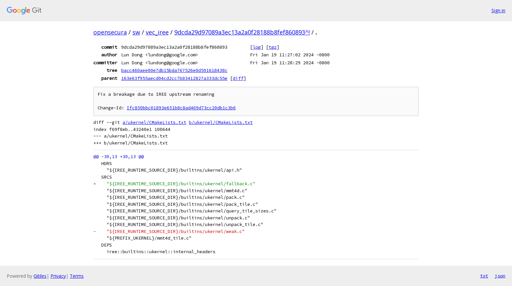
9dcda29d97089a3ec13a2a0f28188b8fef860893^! (242, 32)
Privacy (58, 276)
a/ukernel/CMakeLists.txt (154, 122)
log (257, 47)
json (500, 276)
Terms (77, 276)
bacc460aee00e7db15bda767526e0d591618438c (174, 70)
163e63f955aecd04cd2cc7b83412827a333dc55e (174, 78)
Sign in (498, 10)
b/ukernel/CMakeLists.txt (221, 122)
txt (484, 276)
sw (136, 32)
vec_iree (157, 32)
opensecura (110, 32)
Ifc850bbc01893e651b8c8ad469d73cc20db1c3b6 (181, 108)
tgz (273, 47)
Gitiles (40, 276)
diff (238, 78)
